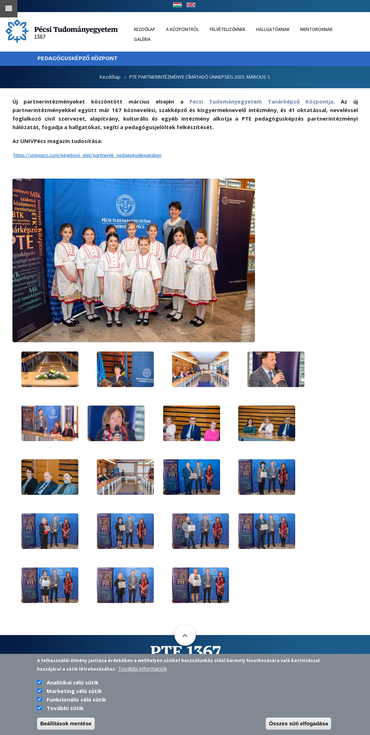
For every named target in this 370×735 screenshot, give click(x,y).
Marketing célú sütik (74, 690)
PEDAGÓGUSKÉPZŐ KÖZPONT (77, 58)
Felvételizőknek (227, 29)
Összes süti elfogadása (298, 723)
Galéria (142, 39)
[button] (133, 259)
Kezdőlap (144, 29)
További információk (142, 668)
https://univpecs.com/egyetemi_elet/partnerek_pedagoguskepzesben (88, 155)
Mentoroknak (316, 29)
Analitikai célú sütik (73, 682)
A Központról (182, 29)
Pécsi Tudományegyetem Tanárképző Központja (261, 101)
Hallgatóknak (273, 29)
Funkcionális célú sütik (76, 699)
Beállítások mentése (66, 723)
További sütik (65, 708)
